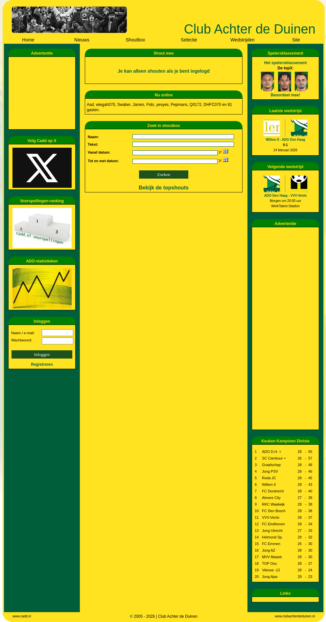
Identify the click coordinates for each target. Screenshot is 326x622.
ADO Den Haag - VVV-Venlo (285, 195)
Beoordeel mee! (285, 95)
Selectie (189, 39)
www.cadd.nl (21, 616)
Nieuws (81, 39)
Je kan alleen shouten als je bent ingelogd (164, 71)
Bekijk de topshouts (164, 187)
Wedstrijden (242, 39)
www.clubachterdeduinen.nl (295, 616)
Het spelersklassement (285, 63)
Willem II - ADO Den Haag (285, 139)
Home (28, 39)
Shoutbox (135, 39)
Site (296, 39)
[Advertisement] (43, 93)
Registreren (42, 364)
